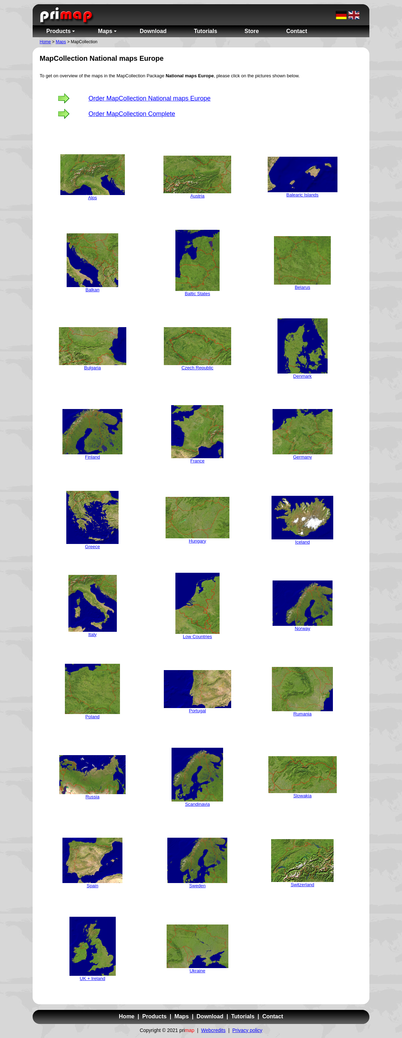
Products (154, 1016)
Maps (61, 41)
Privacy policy (247, 1030)
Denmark (302, 376)
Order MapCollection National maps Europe (149, 98)
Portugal (197, 710)
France (197, 460)
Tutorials (242, 1016)
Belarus (302, 287)
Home (45, 41)
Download (209, 1016)
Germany (302, 457)
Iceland (302, 542)
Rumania (302, 713)
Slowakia (302, 795)
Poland (92, 716)
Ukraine (197, 970)
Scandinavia (197, 804)
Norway (302, 628)
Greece (92, 546)
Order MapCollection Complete (131, 113)
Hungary (197, 541)
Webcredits (213, 1030)
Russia (93, 796)
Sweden (197, 885)
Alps (92, 197)
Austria (197, 196)
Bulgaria (92, 367)
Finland (92, 457)
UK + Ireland (92, 978)
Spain (92, 885)
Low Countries (197, 636)
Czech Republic (197, 367)
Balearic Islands (302, 194)
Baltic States (197, 293)
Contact (272, 1016)
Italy (92, 634)
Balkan (93, 289)
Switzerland (302, 884)
